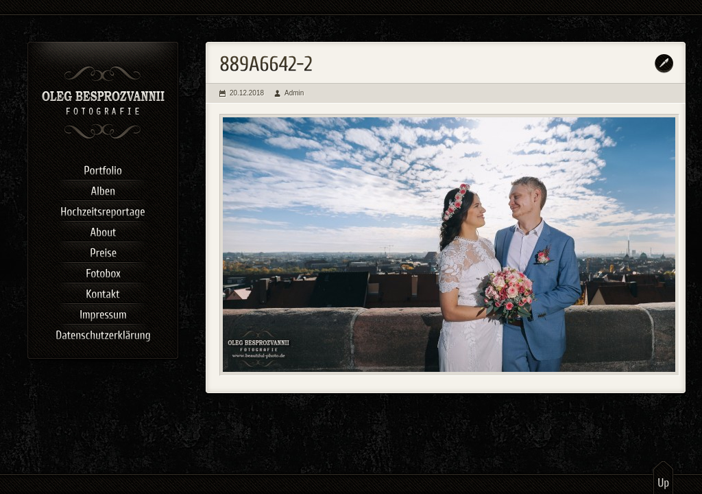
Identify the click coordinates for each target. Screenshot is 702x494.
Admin (294, 93)
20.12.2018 (247, 93)
